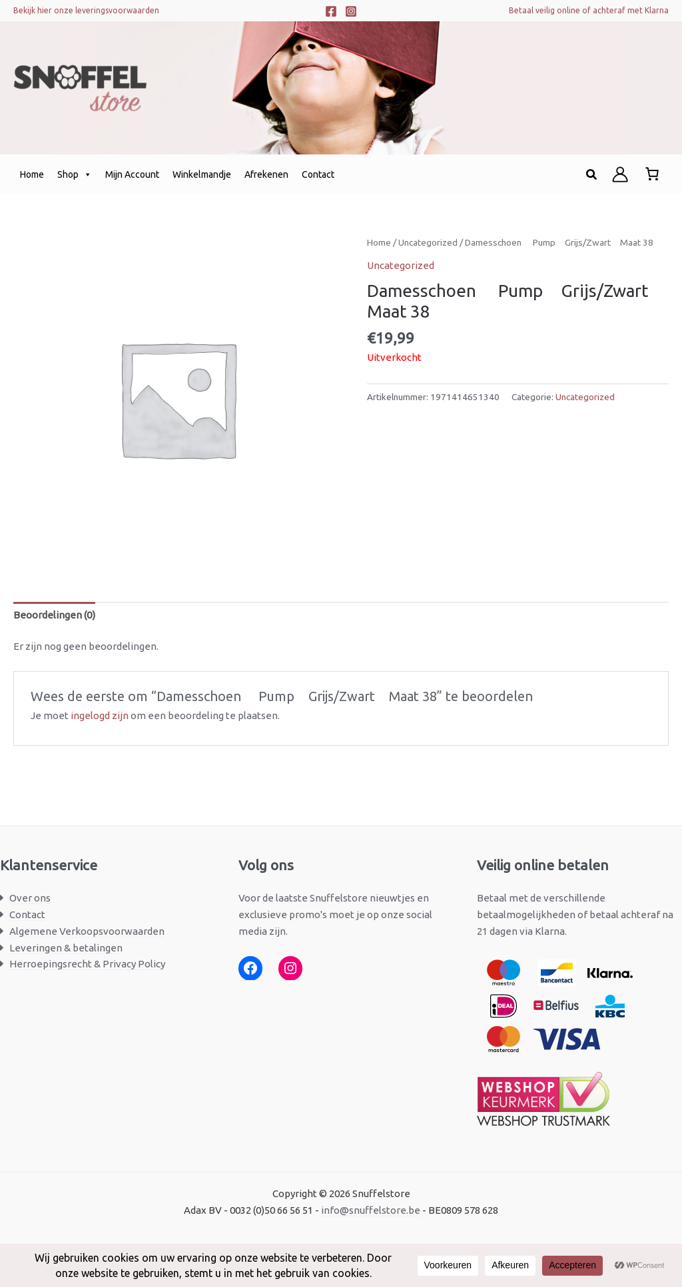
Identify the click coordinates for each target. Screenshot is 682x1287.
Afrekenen (266, 174)
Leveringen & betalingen (66, 947)
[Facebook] (331, 11)
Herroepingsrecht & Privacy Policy (87, 963)
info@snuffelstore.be (370, 1210)
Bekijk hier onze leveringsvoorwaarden (86, 10)
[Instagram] (351, 11)
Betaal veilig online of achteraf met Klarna (589, 10)
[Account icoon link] (620, 174)
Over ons (30, 897)
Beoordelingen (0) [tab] (54, 615)
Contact (318, 174)
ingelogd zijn (100, 715)
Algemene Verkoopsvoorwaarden (87, 931)
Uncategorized (428, 242)
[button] (592, 174)
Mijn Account (132, 174)
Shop (74, 174)
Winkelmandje (201, 174)
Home (32, 174)
